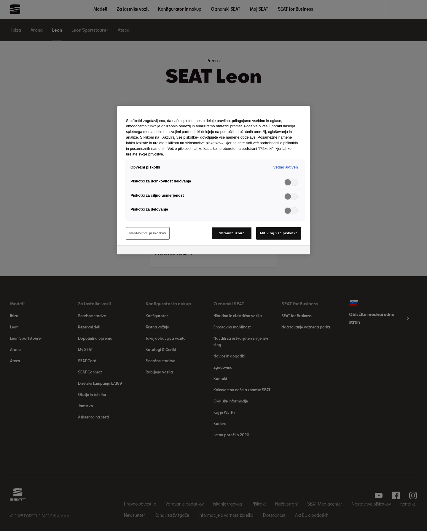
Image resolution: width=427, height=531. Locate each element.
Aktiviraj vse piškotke (278, 233)
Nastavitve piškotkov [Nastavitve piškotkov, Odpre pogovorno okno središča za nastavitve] (147, 233)
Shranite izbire (232, 233)
